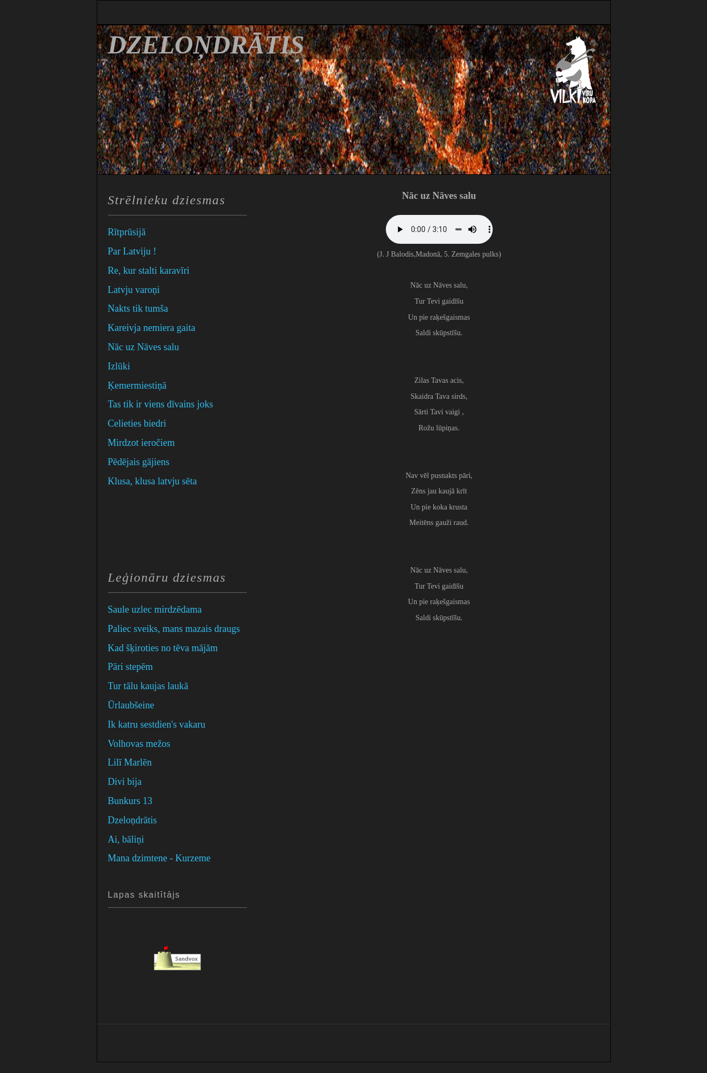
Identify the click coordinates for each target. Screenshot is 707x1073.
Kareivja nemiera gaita (152, 327)
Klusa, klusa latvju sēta (152, 481)
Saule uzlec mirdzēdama (155, 609)
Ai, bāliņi (126, 839)
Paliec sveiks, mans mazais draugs (174, 628)
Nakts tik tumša (138, 308)
